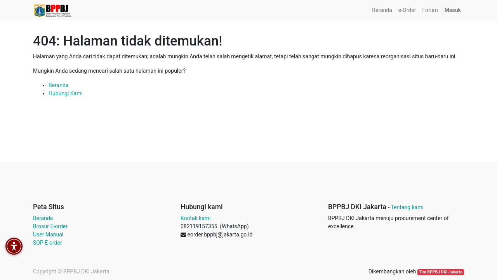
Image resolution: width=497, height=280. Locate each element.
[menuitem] (382, 10)
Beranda (58, 85)
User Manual (48, 234)
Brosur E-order (50, 226)
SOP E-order (47, 243)
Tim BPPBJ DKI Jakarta (440, 272)
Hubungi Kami (66, 93)
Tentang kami (407, 207)
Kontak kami (195, 218)
